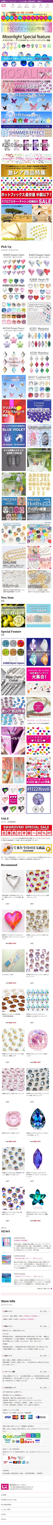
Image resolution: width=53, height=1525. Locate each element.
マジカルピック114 (7, 974)
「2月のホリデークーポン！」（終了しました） (29, 1276)
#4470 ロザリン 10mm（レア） (11, 1133)
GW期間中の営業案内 (20, 1240)
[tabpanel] (13, 616)
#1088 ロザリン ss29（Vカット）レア (13, 1093)
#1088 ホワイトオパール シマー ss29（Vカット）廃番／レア (13, 1055)
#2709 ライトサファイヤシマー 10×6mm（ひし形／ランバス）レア (36, 1015)
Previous (3, 614)
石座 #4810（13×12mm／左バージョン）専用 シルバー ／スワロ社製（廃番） (12, 897)
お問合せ (3, 1514)
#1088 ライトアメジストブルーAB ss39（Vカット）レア (12, 1213)
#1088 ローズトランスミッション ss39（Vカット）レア (37, 896)
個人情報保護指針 (6, 1504)
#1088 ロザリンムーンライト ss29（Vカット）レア (37, 975)
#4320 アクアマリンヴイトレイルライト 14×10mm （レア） (37, 1134)
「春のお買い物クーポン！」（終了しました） (28, 1258)
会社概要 (3, 1495)
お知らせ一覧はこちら (43, 1288)
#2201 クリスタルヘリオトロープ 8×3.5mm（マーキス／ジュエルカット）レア (36, 1174)
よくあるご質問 (5, 1509)
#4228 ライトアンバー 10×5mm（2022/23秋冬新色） (11, 1015)
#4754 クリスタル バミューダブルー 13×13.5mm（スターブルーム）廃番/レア (37, 1214)
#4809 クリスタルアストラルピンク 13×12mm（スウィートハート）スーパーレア (13, 937)
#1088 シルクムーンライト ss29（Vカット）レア (37, 936)
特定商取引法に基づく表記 (9, 1500)
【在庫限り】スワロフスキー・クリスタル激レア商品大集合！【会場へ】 (21, 1)
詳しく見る (43, 1311)
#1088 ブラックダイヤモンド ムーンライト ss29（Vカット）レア (37, 1094)
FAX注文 (3, 1519)
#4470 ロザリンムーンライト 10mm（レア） (36, 1055)
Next (49, 614)
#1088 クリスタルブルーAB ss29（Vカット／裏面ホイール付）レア (13, 1173)
